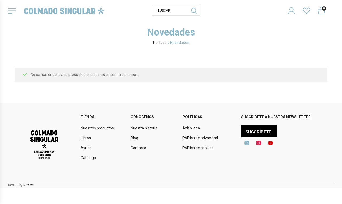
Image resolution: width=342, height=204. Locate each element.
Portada (160, 42)
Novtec (28, 185)
